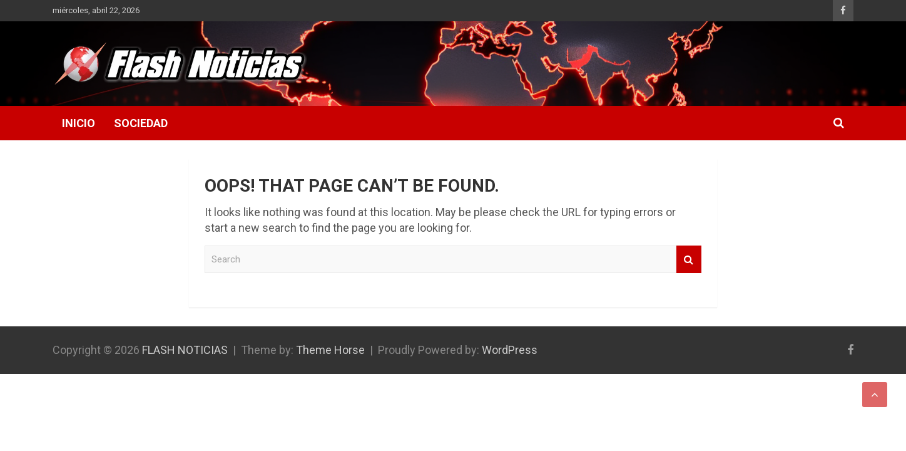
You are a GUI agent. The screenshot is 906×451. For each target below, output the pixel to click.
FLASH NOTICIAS (185, 349)
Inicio (78, 123)
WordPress (509, 349)
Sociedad (141, 123)
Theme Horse (330, 349)
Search (688, 260)
